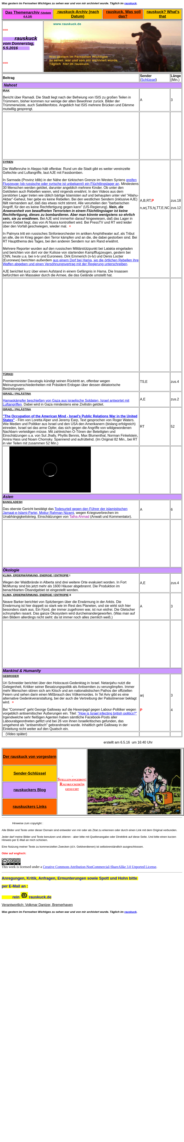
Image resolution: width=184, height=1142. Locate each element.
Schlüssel (148, 80)
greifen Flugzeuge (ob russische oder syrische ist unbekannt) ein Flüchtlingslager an (70, 182)
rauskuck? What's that (163, 14)
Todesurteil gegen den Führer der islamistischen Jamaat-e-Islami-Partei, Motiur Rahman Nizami (65, 511)
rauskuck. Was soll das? (123, 14)
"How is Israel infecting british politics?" (107, 713)
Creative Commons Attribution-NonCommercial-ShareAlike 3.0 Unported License (99, 867)
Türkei (8, 374)
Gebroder (11, 676)
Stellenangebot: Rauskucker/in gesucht (72, 781)
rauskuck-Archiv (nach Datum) (77, 14)
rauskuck (130, 3)
